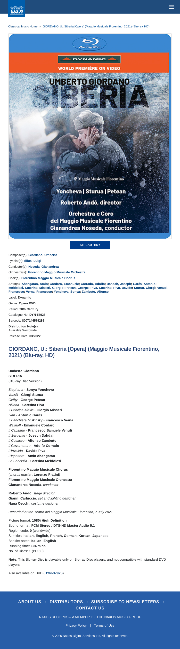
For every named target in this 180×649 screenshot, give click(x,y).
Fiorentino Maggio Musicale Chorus (48, 278)
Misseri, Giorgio (51, 288)
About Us (30, 601)
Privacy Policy (76, 625)
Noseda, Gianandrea (43, 266)
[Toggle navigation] (170, 7)
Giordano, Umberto (42, 255)
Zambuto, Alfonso (95, 291)
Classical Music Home (23, 26)
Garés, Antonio (144, 284)
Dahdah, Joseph (119, 284)
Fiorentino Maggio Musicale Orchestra (56, 272)
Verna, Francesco (39, 291)
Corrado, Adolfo (93, 284)
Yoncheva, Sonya (67, 291)
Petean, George (77, 288)
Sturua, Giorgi (144, 288)
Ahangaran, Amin (35, 284)
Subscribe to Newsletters (126, 601)
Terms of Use (104, 625)
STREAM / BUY (90, 245)
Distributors (67, 601)
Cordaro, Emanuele (64, 284)
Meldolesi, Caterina (22, 288)
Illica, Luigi (32, 261)
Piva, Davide (122, 288)
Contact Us (90, 608)
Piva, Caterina (100, 288)
